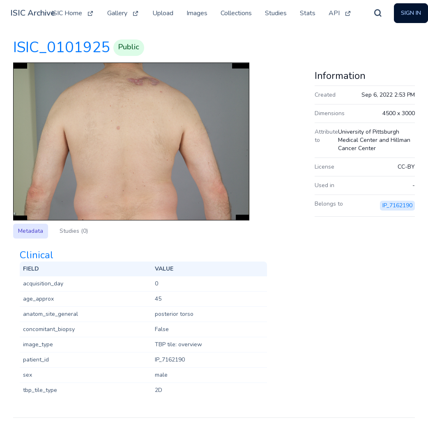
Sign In (411, 13)
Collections (236, 13)
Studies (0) (74, 231)
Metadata (30, 231)
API (340, 13)
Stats (307, 13)
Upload (162, 13)
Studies (276, 13)
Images (196, 13)
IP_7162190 (397, 205)
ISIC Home (72, 13)
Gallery (123, 13)
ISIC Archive (32, 13)
